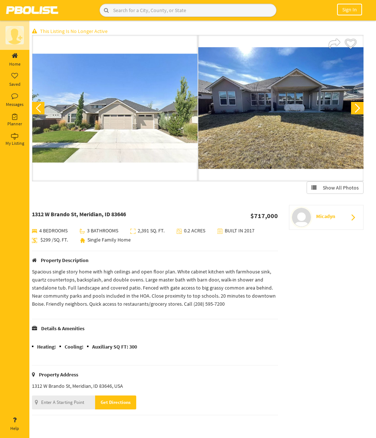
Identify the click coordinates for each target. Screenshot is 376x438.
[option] (117, 108)
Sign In (349, 9)
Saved (14, 80)
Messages (14, 100)
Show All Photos (334, 188)
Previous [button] (41, 108)
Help (14, 424)
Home (14, 60)
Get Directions (119, 403)
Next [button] (357, 108)
